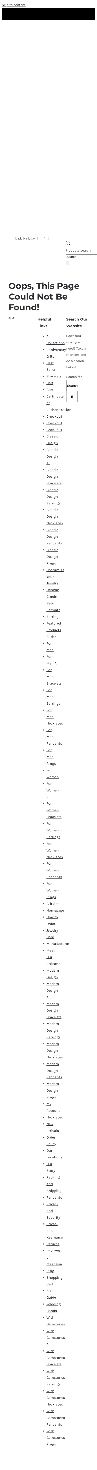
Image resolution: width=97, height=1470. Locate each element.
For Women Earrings (53, 830)
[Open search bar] (68, 244)
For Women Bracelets (54, 810)
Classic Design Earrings (53, 496)
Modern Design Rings (52, 1090)
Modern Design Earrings (53, 1030)
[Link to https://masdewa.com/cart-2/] (49, 238)
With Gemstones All (55, 1337)
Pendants (54, 1197)
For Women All (52, 790)
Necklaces (54, 1117)
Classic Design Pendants (54, 536)
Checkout (54, 416)
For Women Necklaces (54, 850)
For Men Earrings (53, 697)
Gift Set (52, 904)
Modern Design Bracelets (54, 1010)
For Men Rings (51, 757)
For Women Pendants (54, 870)
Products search (78, 250)
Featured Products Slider (53, 630)
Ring (50, 1271)
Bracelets (54, 376)
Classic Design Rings (52, 556)
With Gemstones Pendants (55, 1417)
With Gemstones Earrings (55, 1377)
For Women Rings (52, 890)
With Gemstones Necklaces (55, 1397)
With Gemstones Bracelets (55, 1357)
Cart (49, 383)
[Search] (67, 263)
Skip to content (14, 5)
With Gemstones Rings (55, 1438)
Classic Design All (52, 456)
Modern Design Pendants (54, 1070)
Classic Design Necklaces (54, 516)
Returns (53, 1244)
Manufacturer (57, 943)
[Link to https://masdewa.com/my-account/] (44, 239)
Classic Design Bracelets (54, 476)
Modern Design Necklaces (54, 1050)
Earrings (53, 616)
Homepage (55, 910)
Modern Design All (52, 990)
